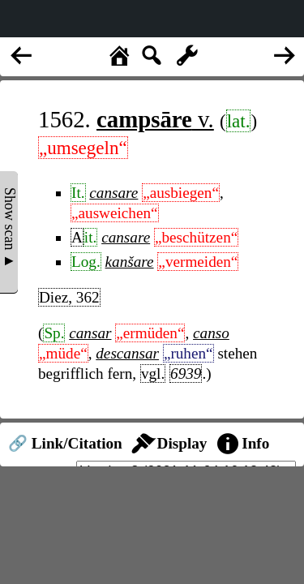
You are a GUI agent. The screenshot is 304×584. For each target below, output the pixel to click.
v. (155, 119)
